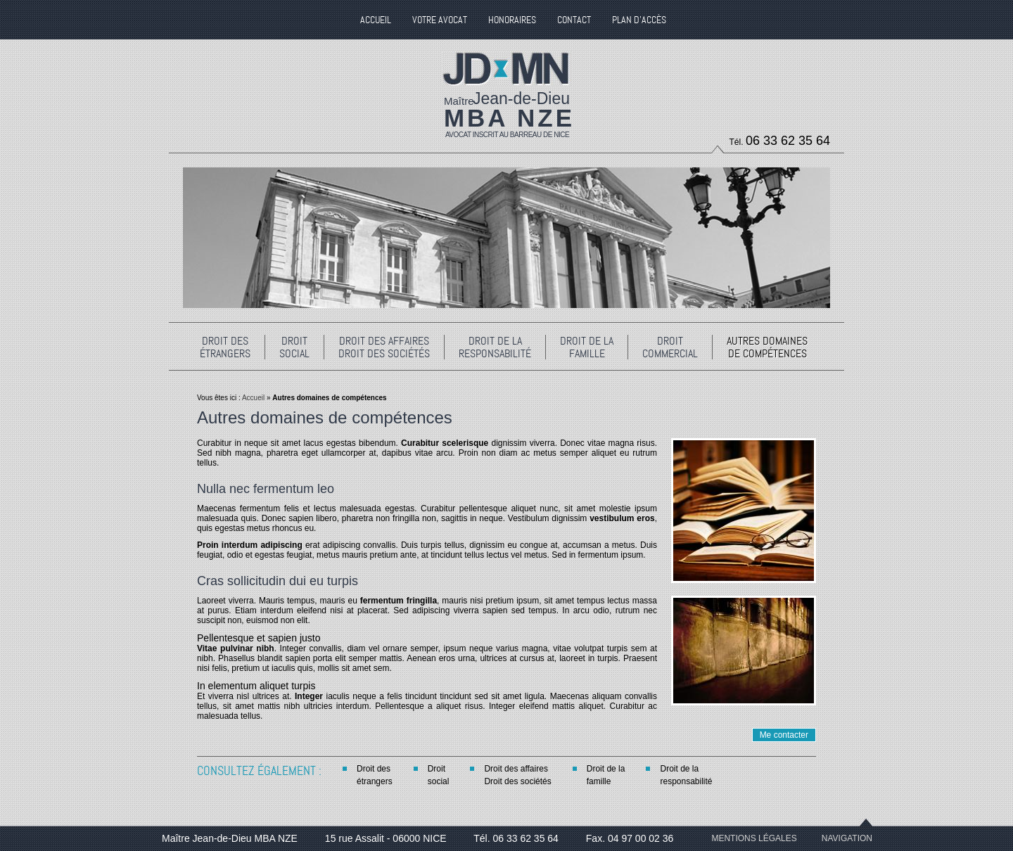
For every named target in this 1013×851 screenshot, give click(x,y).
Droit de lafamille (606, 775)
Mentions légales (753, 838)
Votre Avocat (439, 19)
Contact (574, 19)
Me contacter (784, 735)
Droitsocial (439, 775)
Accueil (253, 398)
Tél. (780, 141)
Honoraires (512, 19)
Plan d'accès (639, 19)
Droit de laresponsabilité (686, 775)
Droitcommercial (670, 347)
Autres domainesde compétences (767, 347)
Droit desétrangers (375, 775)
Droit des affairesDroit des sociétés (517, 775)
